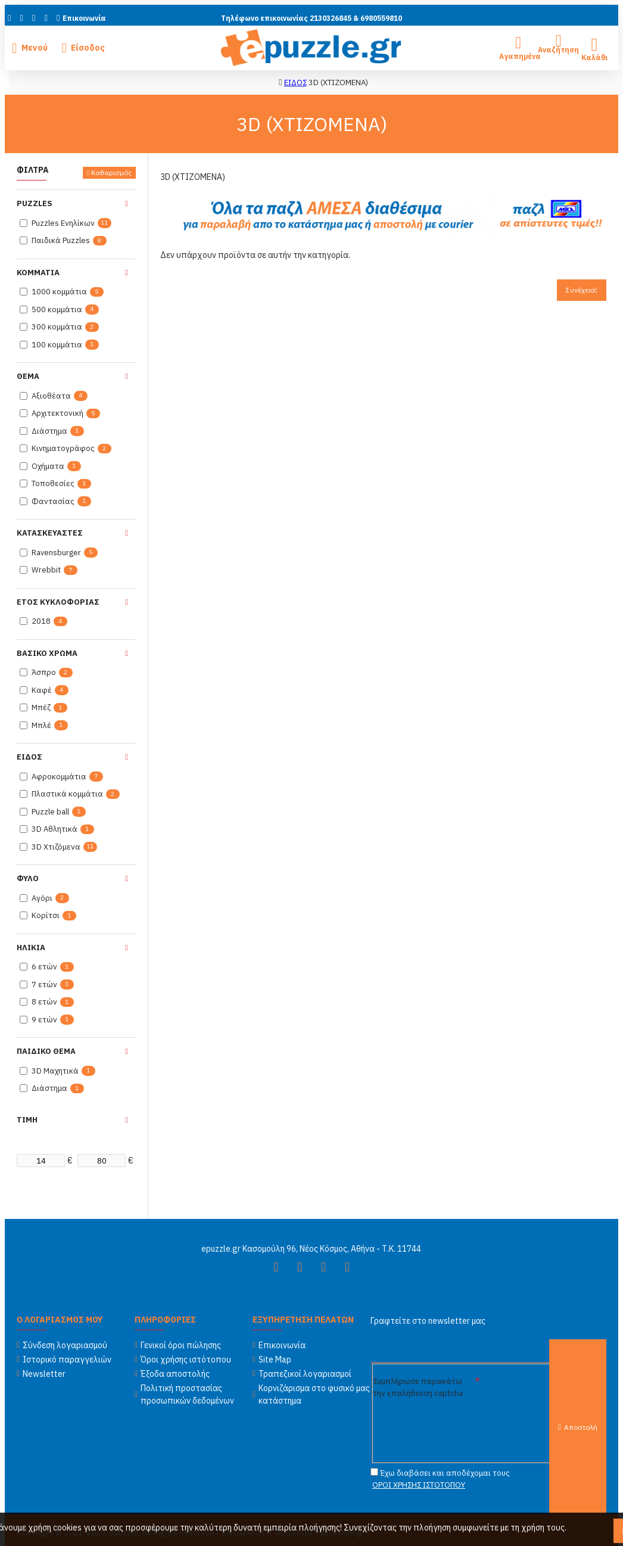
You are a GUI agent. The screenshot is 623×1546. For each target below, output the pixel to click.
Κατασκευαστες (50, 533)
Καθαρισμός (111, 172)
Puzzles (34, 203)
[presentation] (469, 1424)
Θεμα (28, 376)
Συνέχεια (580, 289)
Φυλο (28, 878)
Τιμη (27, 1120)
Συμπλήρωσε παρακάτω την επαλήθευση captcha (418, 1387)
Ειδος (29, 757)
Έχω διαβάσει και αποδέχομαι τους (440, 1479)
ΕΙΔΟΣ (295, 82)
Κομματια (38, 272)
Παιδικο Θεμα (46, 1051)
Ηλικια (31, 947)
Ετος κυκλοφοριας (58, 602)
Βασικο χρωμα (47, 653)
